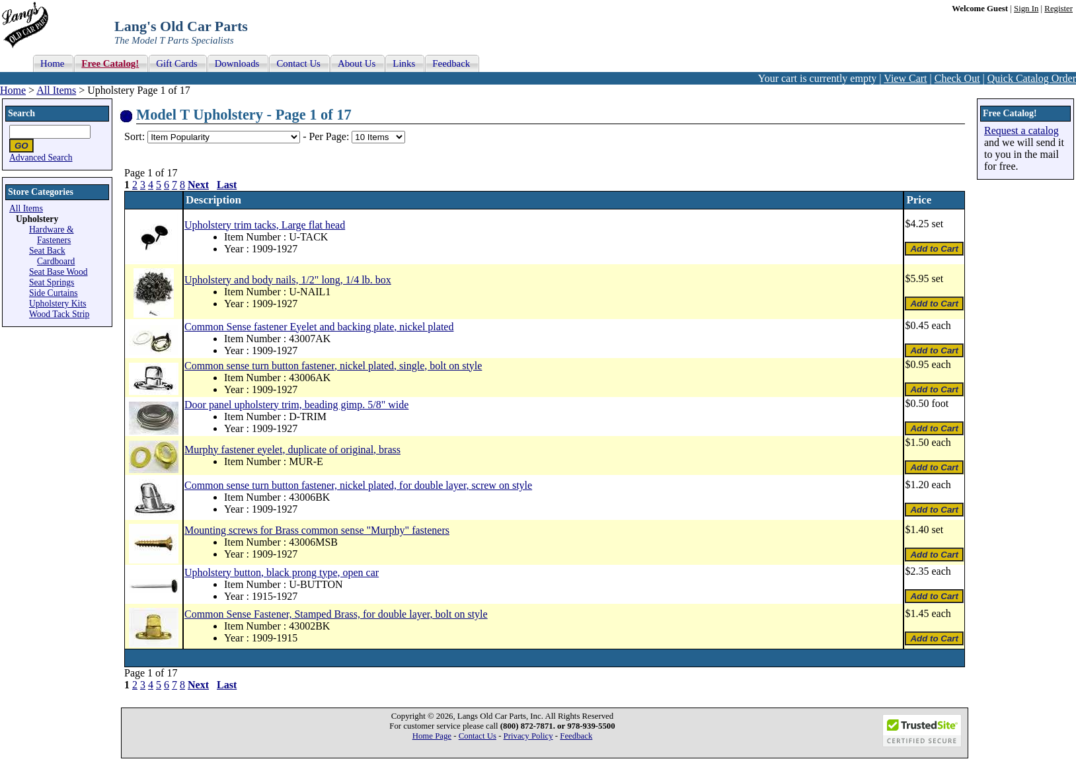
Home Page (431, 736)
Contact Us (477, 736)
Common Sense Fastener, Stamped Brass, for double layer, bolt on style (336, 614)
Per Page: (330, 136)
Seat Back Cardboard (52, 256)
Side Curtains (53, 293)
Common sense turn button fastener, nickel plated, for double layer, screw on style (358, 485)
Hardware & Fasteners (51, 235)
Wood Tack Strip (59, 314)
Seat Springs (51, 282)
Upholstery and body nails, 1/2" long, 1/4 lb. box (287, 279)
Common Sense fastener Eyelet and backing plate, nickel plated (318, 326)
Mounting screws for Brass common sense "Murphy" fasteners (316, 530)
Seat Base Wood (58, 272)
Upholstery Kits (57, 304)
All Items (56, 90)
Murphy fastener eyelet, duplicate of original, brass (292, 449)
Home (13, 90)
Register (1058, 8)
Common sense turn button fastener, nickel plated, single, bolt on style (333, 365)
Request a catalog (1021, 130)
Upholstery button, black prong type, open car (281, 572)
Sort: (134, 136)
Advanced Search (41, 158)
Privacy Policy (528, 736)
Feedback (576, 736)
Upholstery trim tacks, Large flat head (264, 225)
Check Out (957, 78)
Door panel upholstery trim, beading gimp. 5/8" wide (296, 404)
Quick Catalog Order (1031, 78)
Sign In (1026, 8)
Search (21, 113)
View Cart (905, 78)
